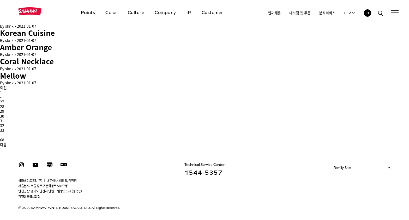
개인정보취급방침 (29, 196)
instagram (21, 165)
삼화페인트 (30, 11)
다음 (3, 144)
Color (111, 12)
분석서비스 (327, 12)
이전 (3, 87)
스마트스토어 (64, 165)
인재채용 (274, 12)
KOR (347, 13)
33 (2, 130)
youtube (35, 165)
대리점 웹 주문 (300, 12)
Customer (212, 12)
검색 (381, 13)
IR (189, 12)
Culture (136, 12)
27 (2, 101)
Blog (49, 165)
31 (2, 120)
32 (2, 125)
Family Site (342, 168)
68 (2, 139)
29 (2, 111)
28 (2, 106)
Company (165, 12)
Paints (88, 12)
